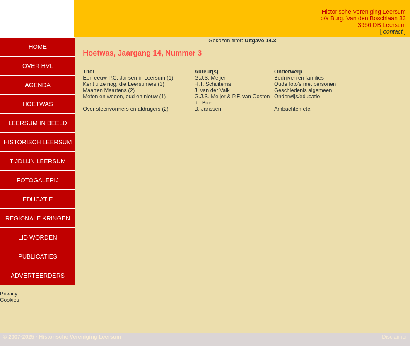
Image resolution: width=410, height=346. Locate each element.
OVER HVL (37, 66)
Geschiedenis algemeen (303, 90)
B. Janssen (208, 109)
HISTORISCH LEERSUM (37, 142)
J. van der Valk (212, 90)
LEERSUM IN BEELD (37, 123)
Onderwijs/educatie (297, 96)
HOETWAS (37, 104)
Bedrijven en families (299, 78)
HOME (38, 47)
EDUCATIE (37, 199)
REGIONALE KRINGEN (37, 218)
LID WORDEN (37, 237)
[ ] (393, 31)
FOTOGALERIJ (38, 180)
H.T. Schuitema (213, 84)
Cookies (9, 300)
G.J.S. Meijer (210, 78)
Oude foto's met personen (305, 84)
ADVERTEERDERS (38, 275)
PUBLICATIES (37, 256)
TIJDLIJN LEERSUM (38, 161)
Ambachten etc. (292, 109)
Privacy (8, 293)
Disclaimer (394, 337)
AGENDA (38, 85)
